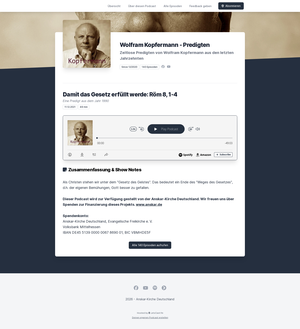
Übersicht (114, 6)
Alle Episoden (173, 6)
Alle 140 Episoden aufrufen (150, 245)
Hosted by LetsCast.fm (150, 313)
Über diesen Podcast (142, 6)
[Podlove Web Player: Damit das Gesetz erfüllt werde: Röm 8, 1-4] (150, 138)
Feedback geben (200, 6)
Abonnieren (231, 5)
